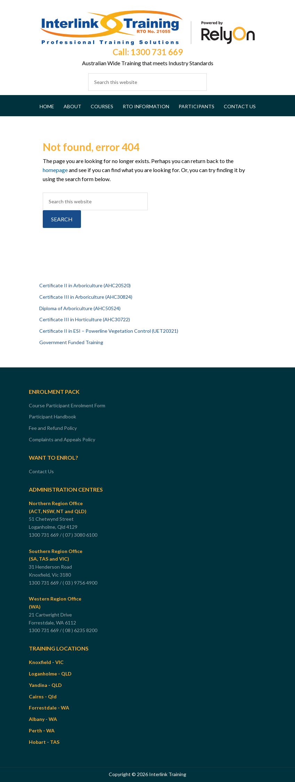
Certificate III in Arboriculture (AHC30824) (85, 297)
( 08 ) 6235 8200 (80, 630)
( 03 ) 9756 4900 (80, 583)
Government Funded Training (71, 342)
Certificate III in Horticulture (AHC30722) (84, 319)
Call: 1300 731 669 (148, 52)
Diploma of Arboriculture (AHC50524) (80, 308)
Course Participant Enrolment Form (67, 405)
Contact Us (41, 471)
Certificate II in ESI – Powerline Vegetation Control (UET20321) (108, 331)
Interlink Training (147, 27)
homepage (55, 170)
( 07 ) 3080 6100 (80, 535)
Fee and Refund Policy (53, 428)
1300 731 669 (44, 535)
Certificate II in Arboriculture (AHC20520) (85, 285)
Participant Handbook (52, 416)
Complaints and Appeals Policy (62, 439)
